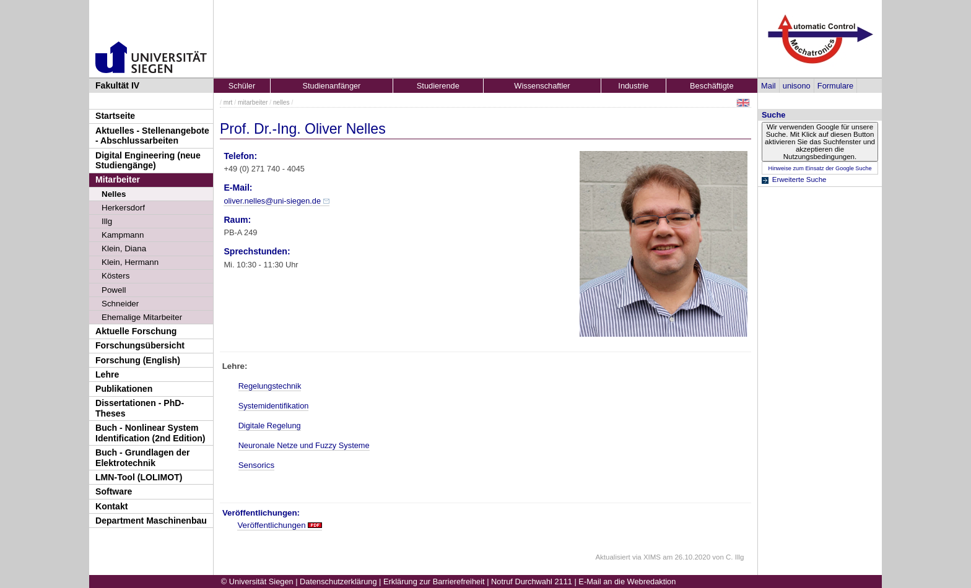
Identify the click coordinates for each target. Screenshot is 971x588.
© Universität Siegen (257, 581)
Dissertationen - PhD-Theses (139, 408)
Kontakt (111, 506)
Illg (107, 221)
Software (113, 491)
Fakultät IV (117, 85)
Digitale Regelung (269, 425)
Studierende (438, 85)
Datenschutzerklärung (338, 581)
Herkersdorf (123, 207)
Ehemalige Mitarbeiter (142, 317)
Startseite (115, 116)
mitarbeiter (253, 102)
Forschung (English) (137, 360)
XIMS (652, 557)
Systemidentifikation (273, 405)
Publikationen (123, 389)
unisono (797, 85)
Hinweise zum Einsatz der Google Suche (819, 168)
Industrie (633, 85)
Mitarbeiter (117, 179)
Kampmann (123, 235)
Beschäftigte (711, 85)
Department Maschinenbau (151, 520)
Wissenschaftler (542, 85)
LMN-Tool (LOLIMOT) (138, 477)
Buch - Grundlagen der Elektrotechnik (142, 457)
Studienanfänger (331, 85)
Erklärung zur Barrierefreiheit (434, 581)
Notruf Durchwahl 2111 (531, 581)
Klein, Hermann (130, 262)
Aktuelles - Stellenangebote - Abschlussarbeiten (152, 136)
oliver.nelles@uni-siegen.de (272, 200)
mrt (228, 102)
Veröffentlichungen (271, 525)
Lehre (107, 374)
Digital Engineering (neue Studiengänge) (148, 160)
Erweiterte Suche (799, 179)
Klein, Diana (124, 248)
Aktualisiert (612, 557)
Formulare (835, 85)
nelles (281, 102)
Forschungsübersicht (140, 345)
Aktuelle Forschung (135, 331)
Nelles (114, 194)
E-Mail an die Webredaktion (627, 581)
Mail (768, 85)
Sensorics (256, 465)
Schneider (120, 303)
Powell (114, 290)
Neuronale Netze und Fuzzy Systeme (304, 445)
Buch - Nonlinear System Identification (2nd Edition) (150, 433)
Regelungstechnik (270, 386)
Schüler (242, 85)
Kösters (115, 275)
